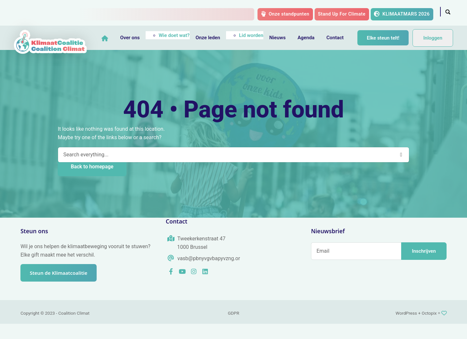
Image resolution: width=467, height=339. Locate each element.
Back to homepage (92, 182)
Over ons (133, 38)
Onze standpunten (285, 14)
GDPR (233, 328)
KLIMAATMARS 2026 (402, 14)
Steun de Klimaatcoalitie (60, 288)
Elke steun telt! (132, 58)
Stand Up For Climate (341, 14)
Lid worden (255, 35)
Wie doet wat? (177, 35)
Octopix (429, 328)
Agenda (309, 38)
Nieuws (281, 38)
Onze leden (211, 38)
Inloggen (432, 45)
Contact (338, 38)
